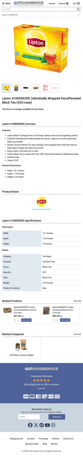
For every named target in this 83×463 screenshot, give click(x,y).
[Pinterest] (41, 425)
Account (31, 438)
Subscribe (57, 417)
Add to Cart (26, 320)
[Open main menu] (6, 3)
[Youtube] (47, 425)
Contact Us (68, 438)
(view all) (41, 388)
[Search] (39, 9)
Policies (55, 438)
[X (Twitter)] (36, 425)
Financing (43, 438)
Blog (45, 444)
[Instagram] (53, 425)
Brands (54, 444)
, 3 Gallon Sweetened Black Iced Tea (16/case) (63, 310)
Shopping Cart (16, 438)
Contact (52, 3)
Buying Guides (32, 444)
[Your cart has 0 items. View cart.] (76, 3)
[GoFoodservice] (30, 3)
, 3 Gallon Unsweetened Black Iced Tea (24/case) (25, 310)
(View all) (77, 301)
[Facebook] (30, 425)
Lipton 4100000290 (10, 15)
